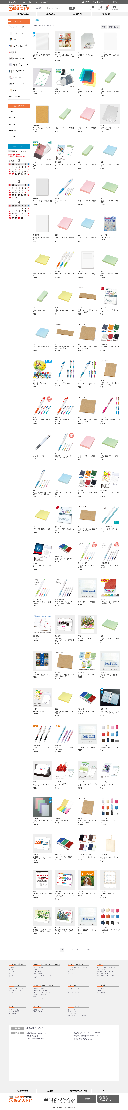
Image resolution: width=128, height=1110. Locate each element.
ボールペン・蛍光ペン (18, 27)
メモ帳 (36, 969)
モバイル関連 (15, 96)
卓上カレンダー (38, 1012)
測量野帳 (36, 977)
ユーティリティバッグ (104, 973)
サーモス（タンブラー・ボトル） (78, 968)
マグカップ (71, 973)
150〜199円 (13, 124)
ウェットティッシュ (17, 84)
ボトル (70, 971)
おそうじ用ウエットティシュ (77, 1015)
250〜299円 (13, 137)
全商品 (37, 20)
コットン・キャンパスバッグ (106, 968)
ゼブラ (11, 973)
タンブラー (71, 969)
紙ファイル (12, 992)
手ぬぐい (36, 996)
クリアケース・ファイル (16, 990)
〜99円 (11, 111)
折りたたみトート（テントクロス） (108, 971)
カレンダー (37, 1006)
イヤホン (99, 990)
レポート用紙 (38, 973)
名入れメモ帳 (38, 971)
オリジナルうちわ (73, 992)
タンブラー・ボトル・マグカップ (18, 71)
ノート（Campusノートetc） (43, 975)
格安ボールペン (14, 975)
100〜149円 (13, 118)
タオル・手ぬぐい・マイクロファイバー (18, 64)
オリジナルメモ (38, 968)
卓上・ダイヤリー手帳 (18, 58)
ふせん (13, 39)
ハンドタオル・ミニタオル (42, 992)
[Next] (89, 950)
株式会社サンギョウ (35, 1028)
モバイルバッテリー (103, 989)
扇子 (69, 990)
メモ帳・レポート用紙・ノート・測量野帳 (18, 45)
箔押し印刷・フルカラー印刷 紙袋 (108, 975)
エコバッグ (14, 90)
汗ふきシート (72, 1013)
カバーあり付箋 (14, 1012)
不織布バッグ (101, 969)
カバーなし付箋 (14, 1010)
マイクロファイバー (40, 994)
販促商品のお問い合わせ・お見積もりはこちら (106, 1099)
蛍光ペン (12, 977)
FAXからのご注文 (84, 1099)
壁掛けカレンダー (39, 1010)
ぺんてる (12, 969)
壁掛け (13, 52)
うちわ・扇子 (15, 77)
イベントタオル (38, 998)
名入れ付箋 (12, 1013)
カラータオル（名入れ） (41, 990)
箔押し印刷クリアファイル (17, 989)
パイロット (12, 971)
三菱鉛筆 (12, 968)
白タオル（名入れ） (40, 989)
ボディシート (72, 1012)
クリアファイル (16, 33)
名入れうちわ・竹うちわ (75, 989)
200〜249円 (13, 130)
